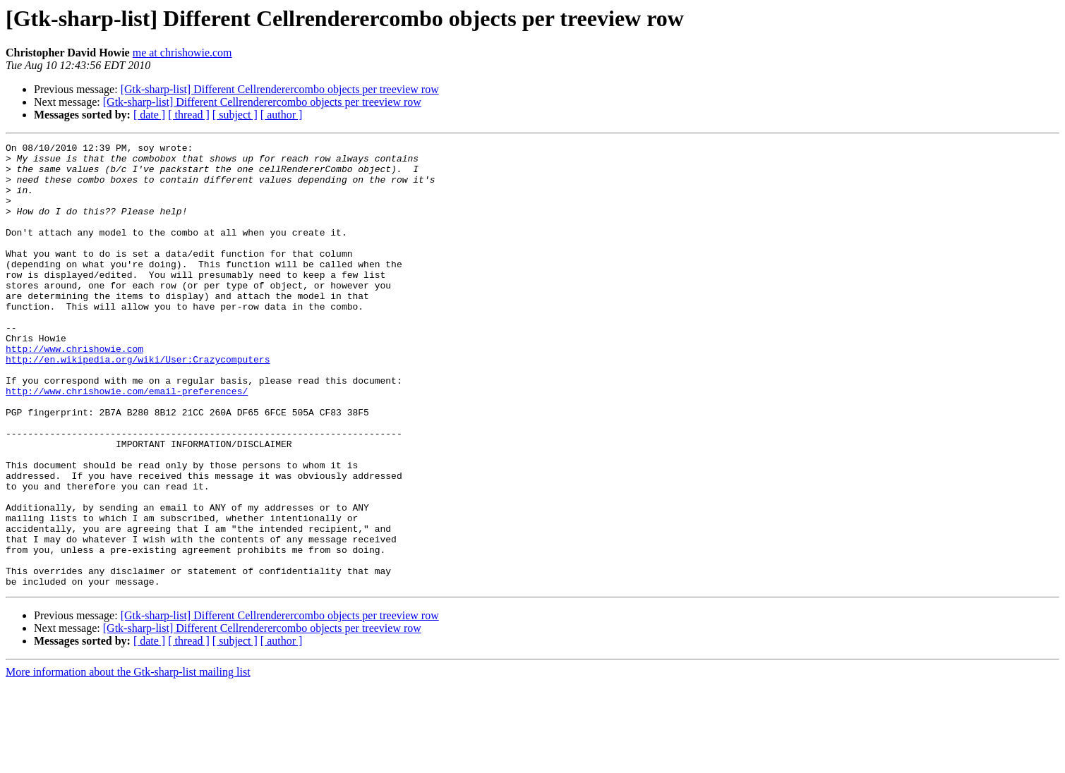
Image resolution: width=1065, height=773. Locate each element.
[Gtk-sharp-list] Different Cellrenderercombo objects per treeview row (280, 89)
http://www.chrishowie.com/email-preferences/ (127, 441)
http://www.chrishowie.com (74, 390)
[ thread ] (189, 115)
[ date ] (149, 115)
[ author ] (281, 115)
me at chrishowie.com (182, 53)
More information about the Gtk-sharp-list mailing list (128, 761)
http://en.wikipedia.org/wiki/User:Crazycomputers (138, 403)
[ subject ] (235, 115)
